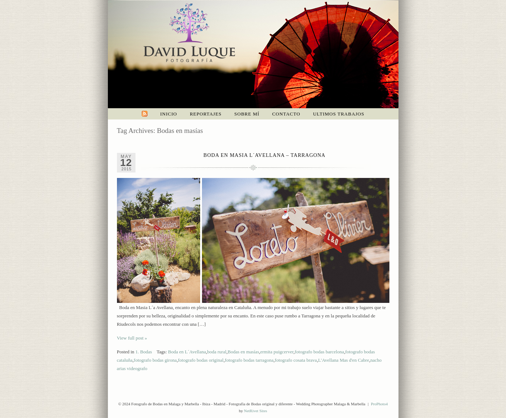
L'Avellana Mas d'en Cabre (343, 360)
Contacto (286, 113)
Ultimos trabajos (338, 113)
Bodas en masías (243, 351)
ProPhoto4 (379, 404)
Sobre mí (246, 113)
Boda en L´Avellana (187, 351)
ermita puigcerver (277, 351)
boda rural (216, 351)
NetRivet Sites (255, 411)
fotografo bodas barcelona (319, 351)
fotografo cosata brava (296, 360)
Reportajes (206, 113)
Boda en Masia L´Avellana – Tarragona (264, 155)
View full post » (132, 338)
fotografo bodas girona (155, 360)
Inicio (168, 113)
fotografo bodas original (201, 360)
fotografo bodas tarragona (249, 360)
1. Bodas (143, 351)
